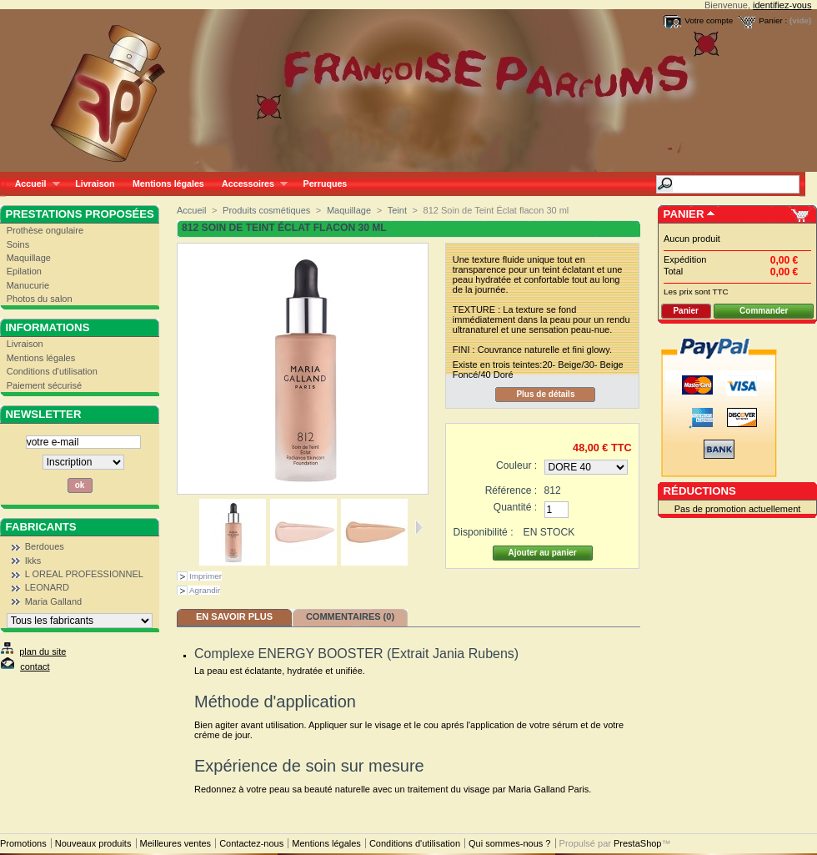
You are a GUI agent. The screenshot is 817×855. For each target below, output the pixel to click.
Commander (763, 310)
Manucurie (28, 285)
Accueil (33, 184)
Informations (48, 327)
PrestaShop (637, 843)
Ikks (33, 561)
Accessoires (250, 184)
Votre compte (708, 20)
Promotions (23, 843)
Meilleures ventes (176, 843)
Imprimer (205, 576)
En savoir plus (234, 616)
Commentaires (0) (350, 616)
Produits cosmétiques (266, 210)
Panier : (773, 20)
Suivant (419, 527)
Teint (397, 210)
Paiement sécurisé (45, 385)
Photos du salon (40, 299)
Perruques (325, 184)
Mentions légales (168, 184)
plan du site (42, 651)
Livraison (94, 184)
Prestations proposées (80, 214)
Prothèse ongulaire (45, 230)
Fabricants (41, 527)
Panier (684, 214)
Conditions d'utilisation (52, 371)
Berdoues (44, 546)
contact (34, 666)
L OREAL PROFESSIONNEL (84, 574)
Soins (18, 244)
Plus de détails (545, 394)
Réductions (700, 491)
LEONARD (47, 587)
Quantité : (515, 507)
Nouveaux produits (93, 843)
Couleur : (516, 465)
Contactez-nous (251, 843)
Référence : (511, 490)
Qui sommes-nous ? (509, 843)
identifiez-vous (782, 5)
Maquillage (29, 258)
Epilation (24, 271)
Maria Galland (53, 601)
